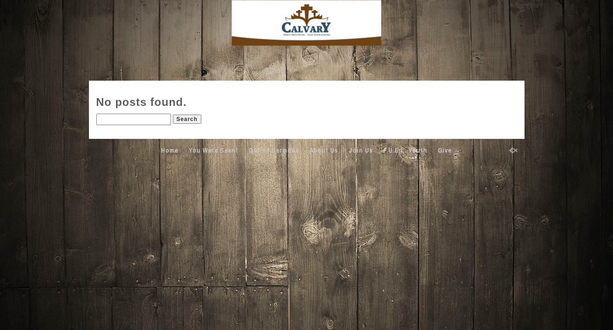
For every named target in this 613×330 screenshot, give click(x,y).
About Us (323, 150)
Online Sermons (274, 150)
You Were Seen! (213, 150)
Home (169, 150)
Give (445, 150)
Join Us (360, 150)
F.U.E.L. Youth (405, 150)
